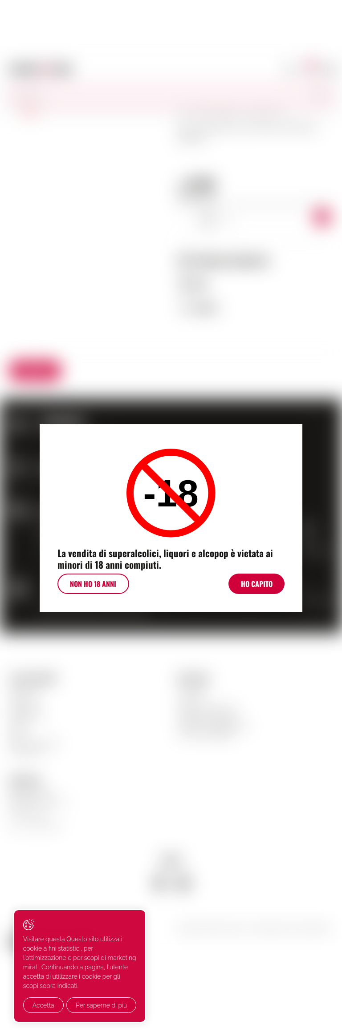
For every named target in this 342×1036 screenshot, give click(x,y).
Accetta (43, 987)
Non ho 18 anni (91, 584)
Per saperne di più (58, 1005)
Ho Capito (259, 584)
